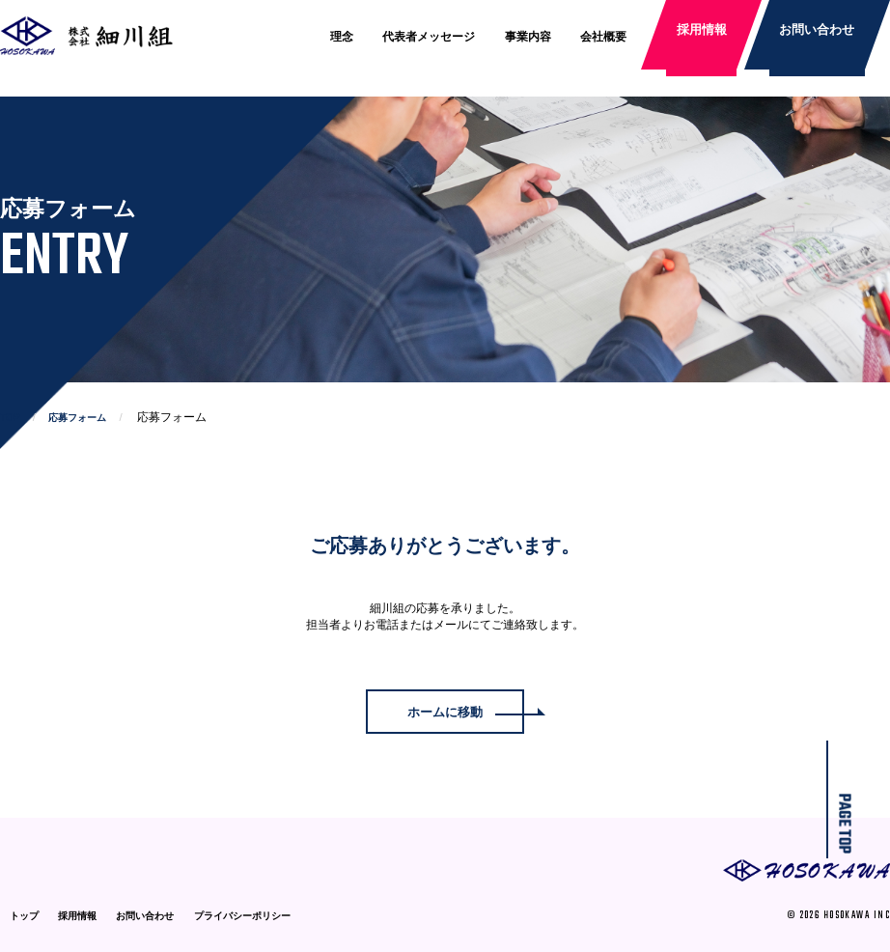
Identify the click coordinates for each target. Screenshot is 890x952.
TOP (10, 417)
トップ (24, 915)
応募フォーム (77, 417)
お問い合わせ (815, 36)
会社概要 (603, 36)
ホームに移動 (445, 713)
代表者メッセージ (429, 36)
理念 (341, 36)
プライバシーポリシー (242, 915)
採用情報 (704, 36)
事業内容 (528, 36)
